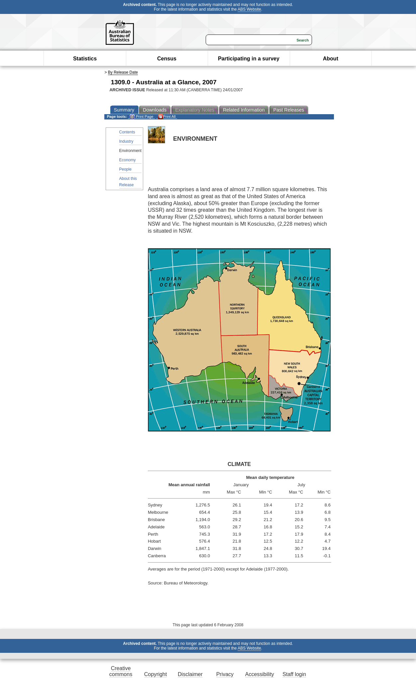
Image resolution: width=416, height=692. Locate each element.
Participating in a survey (248, 58)
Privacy (225, 674)
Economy (127, 160)
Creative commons (120, 671)
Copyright (155, 674)
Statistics (85, 58)
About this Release (128, 181)
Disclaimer (190, 674)
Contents (127, 132)
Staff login (294, 674)
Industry (126, 141)
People (125, 169)
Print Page (141, 117)
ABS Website (249, 9)
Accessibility (259, 674)
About (330, 58)
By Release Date (123, 72)
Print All (167, 117)
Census (166, 58)
